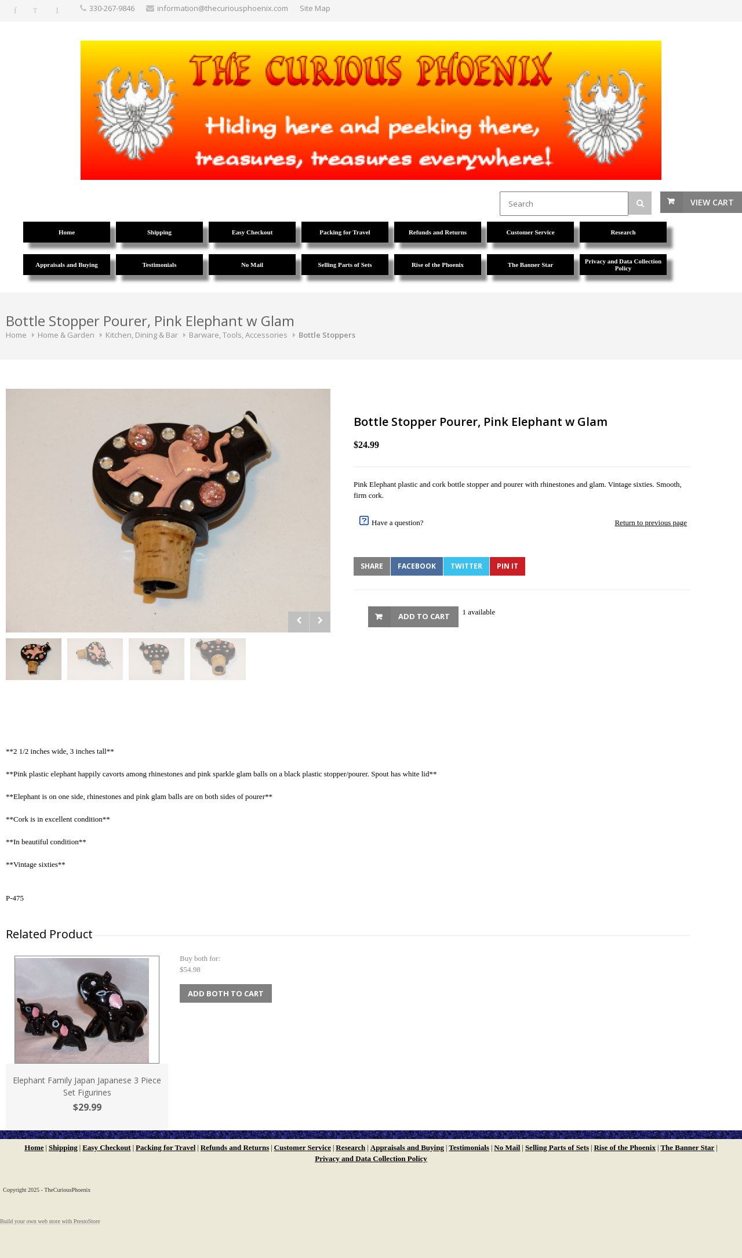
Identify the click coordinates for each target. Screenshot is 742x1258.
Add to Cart (424, 616)
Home (16, 335)
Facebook (417, 566)
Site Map (315, 8)
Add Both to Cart (226, 993)
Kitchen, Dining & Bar (142, 335)
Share (372, 566)
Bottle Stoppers (327, 335)
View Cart (712, 202)
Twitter (466, 566)
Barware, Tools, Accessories (238, 335)
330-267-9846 (111, 8)
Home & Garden (66, 335)
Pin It (507, 566)
